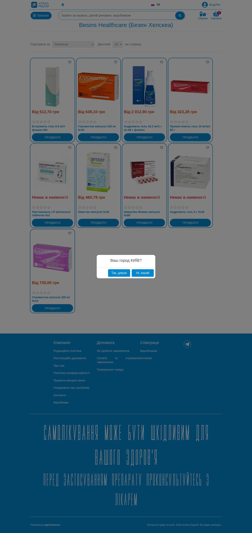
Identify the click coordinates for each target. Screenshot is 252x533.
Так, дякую (119, 273)
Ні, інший (142, 273)
